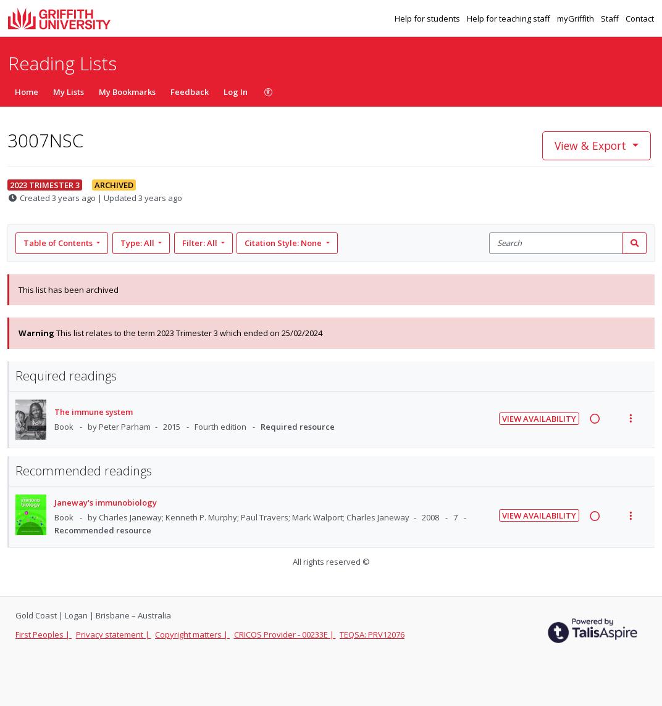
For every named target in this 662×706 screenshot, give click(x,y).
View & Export (592, 145)
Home (26, 91)
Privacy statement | (113, 634)
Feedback (189, 91)
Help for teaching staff (509, 18)
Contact (640, 18)
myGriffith (576, 18)
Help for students (428, 18)
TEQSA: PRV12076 (372, 634)
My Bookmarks (127, 91)
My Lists (68, 91)
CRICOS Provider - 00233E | (285, 634)
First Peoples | (43, 634)
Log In (236, 91)
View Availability (539, 418)
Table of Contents (58, 242)
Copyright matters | (192, 634)
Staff (611, 18)
